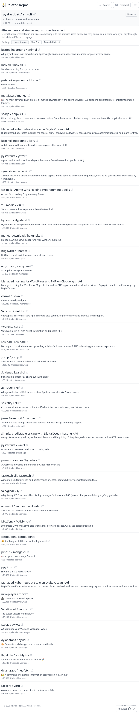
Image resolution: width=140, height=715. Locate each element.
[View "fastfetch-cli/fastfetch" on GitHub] (33, 475)
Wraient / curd (10, 326)
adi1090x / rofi (10, 388)
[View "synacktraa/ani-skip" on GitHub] (30, 171)
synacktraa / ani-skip (15, 171)
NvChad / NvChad (13, 342)
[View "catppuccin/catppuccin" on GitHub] (34, 536)
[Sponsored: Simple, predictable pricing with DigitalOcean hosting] (70, 435)
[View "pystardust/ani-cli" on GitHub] (34, 14)
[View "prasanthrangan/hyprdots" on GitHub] (39, 460)
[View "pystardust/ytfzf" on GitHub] (25, 156)
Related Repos (18, 5)
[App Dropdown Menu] (135, 5)
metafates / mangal (14, 95)
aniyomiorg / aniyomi (15, 266)
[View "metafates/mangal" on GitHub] (29, 95)
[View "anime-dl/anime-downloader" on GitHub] (42, 506)
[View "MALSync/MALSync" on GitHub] (29, 521)
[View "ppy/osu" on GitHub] (15, 567)
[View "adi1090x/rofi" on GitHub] (22, 387)
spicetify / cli (9, 403)
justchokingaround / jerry (18, 141)
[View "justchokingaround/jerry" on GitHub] (37, 140)
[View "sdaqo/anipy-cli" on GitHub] (24, 114)
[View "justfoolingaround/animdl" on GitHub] (39, 49)
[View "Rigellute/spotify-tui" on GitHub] (30, 655)
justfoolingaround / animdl (19, 50)
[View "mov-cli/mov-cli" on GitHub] (24, 65)
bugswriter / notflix (14, 251)
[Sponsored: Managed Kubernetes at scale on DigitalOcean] (70, 131)
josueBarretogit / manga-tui (19, 418)
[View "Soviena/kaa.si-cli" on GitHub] (27, 372)
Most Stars (36, 42)
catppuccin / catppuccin (17, 537)
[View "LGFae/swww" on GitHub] (22, 624)
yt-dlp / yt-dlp (10, 357)
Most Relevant (20, 42)
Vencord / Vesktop (13, 311)
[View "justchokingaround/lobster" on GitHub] (40, 80)
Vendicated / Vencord (15, 609)
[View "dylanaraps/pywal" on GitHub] (28, 640)
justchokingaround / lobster (19, 80)
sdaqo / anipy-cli (12, 114)
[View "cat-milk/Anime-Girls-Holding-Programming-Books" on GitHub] (71, 189)
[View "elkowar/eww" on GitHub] (22, 296)
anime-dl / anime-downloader (21, 506)
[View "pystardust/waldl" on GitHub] (27, 445)
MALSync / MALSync (14, 521)
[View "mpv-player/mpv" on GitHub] (26, 594)
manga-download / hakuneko (20, 235)
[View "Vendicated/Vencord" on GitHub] (31, 609)
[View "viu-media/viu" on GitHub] (22, 205)
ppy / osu (7, 567)
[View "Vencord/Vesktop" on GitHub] (27, 311)
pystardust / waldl (13, 445)
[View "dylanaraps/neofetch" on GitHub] (32, 670)
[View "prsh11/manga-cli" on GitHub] (28, 552)
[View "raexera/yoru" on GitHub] (21, 685)
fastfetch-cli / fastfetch (16, 475)
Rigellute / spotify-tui (15, 655)
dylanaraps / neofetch (15, 670)
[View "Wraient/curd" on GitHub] (22, 326)
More (132, 14)
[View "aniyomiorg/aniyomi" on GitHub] (31, 266)
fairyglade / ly (10, 491)
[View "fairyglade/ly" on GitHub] (21, 491)
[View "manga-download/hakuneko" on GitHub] (42, 235)
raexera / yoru (10, 686)
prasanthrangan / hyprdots (19, 460)
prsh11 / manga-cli (13, 552)
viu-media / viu (11, 205)
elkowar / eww (10, 296)
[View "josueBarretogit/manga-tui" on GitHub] (40, 418)
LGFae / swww (10, 624)
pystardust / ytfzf (12, 156)
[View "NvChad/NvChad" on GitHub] (26, 342)
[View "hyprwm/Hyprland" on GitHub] (29, 220)
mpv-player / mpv (13, 594)
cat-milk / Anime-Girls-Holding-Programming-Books (35, 190)
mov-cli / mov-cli (12, 65)
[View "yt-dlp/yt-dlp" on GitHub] (21, 357)
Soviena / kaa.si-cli (13, 372)
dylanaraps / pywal (13, 640)
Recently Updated (52, 42)
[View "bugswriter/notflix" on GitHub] (28, 251)
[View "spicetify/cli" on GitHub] (19, 403)
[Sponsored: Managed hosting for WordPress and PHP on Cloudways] (70, 284)
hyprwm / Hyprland (14, 220)
